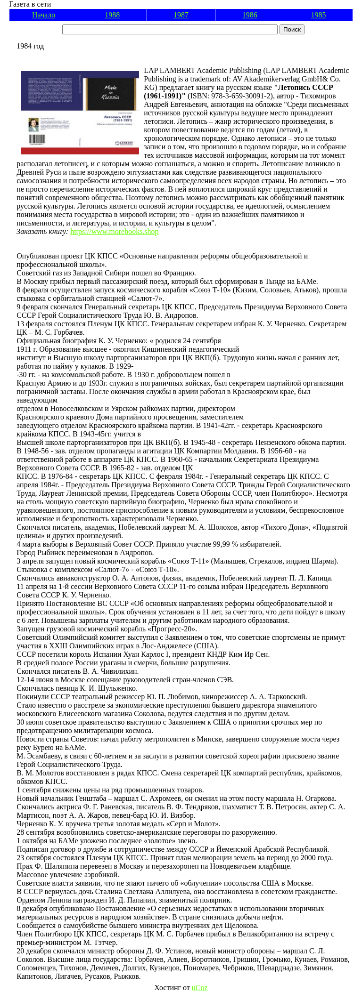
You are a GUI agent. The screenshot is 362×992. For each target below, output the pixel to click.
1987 (181, 15)
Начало (43, 15)
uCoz (200, 988)
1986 (249, 15)
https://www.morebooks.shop (114, 231)
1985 (318, 15)
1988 (112, 15)
